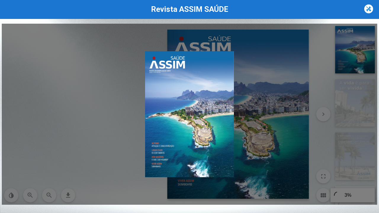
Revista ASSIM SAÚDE (189, 9)
